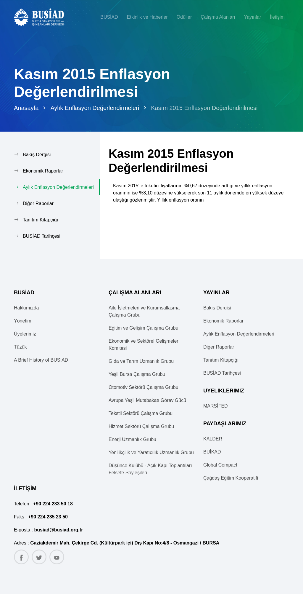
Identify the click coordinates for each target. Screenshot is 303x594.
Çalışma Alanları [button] (218, 17)
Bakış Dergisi (37, 154)
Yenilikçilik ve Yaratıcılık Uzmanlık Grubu (151, 452)
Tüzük (20, 346)
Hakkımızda (26, 307)
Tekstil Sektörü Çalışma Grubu (141, 413)
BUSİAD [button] (109, 17)
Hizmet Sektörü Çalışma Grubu (141, 426)
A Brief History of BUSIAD (41, 360)
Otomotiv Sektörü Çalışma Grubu (143, 387)
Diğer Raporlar (38, 203)
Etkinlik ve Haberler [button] (147, 17)
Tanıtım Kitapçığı (40, 219)
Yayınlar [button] (252, 17)
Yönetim (22, 320)
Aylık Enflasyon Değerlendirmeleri (94, 108)
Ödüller (184, 17)
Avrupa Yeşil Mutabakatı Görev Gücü (147, 400)
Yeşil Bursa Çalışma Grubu (137, 374)
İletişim (277, 17)
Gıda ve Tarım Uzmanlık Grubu (141, 361)
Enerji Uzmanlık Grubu (132, 439)
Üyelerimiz (25, 333)
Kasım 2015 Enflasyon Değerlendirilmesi (204, 108)
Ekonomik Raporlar (43, 170)
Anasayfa (26, 108)
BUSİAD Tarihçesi (41, 236)
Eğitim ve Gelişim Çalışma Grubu (143, 327)
